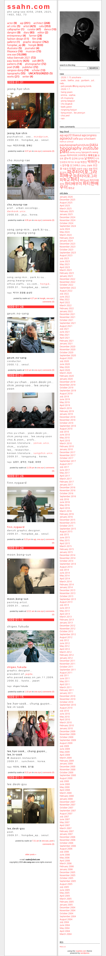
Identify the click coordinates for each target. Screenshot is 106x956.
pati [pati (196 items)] (64, 151)
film (34, 39)
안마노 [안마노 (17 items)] (83, 166)
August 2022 (66, 291)
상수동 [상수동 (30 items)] (66, 165)
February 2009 (67, 761)
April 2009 (65, 755)
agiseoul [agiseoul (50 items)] (66, 138)
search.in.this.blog (67, 65)
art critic (11, 26)
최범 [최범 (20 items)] (90, 169)
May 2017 (65, 473)
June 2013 (65, 608)
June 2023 (65, 261)
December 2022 (67, 279)
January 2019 (66, 414)
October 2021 (66, 320)
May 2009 (65, 752)
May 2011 (65, 681)
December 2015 (67, 520)
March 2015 (66, 546)
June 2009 (65, 749)
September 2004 (68, 916)
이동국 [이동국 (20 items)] (65, 169)
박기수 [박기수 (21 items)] (71, 162)
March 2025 (66, 209)
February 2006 (67, 866)
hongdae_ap (14, 45)
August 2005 (66, 884)
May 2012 (65, 646)
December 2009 (67, 731)
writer (26, 76)
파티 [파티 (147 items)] (75, 179)
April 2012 (65, 649)
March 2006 (66, 863)
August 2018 (66, 429)
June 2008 (65, 784)
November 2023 (67, 247)
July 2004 (64, 922)
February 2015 (67, 549)
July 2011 (64, 675)
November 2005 (67, 875)
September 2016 (68, 496)
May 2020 (65, 367)
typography (13, 73)
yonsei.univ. (42, 443)
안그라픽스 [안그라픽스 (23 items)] (75, 165)
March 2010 (66, 723)
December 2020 (67, 347)
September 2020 (68, 355)
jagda (28, 674)
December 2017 (67, 452)
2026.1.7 (65, 89)
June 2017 (65, 470)
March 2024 (66, 235)
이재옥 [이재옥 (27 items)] (72, 169)
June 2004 (65, 925)
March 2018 (66, 443)
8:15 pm (28, 772)
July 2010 (64, 711)
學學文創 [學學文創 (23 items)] (92, 155)
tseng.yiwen (67, 92)
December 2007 (67, 802)
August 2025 (66, 203)
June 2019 (65, 399)
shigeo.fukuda (17, 667)
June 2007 (65, 819)
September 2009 (68, 740)
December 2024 (67, 217)
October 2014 (66, 561)
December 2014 (67, 555)
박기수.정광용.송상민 (22, 293)
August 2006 (66, 849)
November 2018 (67, 420)
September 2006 (68, 846)
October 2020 (66, 352)
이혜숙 (23, 767)
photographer (33, 64)
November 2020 (67, 350)
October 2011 (66, 667)
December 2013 (67, 590)
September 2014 (68, 564)
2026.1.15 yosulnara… (72, 77)
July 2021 (64, 329)
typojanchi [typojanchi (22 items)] (86, 152)
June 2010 (65, 714)
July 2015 (64, 535)
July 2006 (64, 852)
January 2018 (66, 449)
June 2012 (65, 643)
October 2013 (66, 596)
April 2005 (65, 896)
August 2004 (66, 919)
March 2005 (66, 899)
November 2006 (67, 840)
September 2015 (68, 529)
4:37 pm (28, 151)
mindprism (41, 137)
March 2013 (66, 617)
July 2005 (64, 887)
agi (22, 23)
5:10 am (28, 370)
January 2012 (66, 658)
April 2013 (65, 614)
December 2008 (67, 767)
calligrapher (13, 29)
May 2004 (65, 928)
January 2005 (66, 905)
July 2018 (64, 432)
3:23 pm (27, 539)
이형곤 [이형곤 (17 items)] (85, 169)
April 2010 (65, 720)
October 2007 (66, 808)
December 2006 (67, 837)
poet (9, 67)
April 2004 (65, 931)
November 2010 (67, 699)
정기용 (31, 767)
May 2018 (65, 438)
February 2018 (67, 446)
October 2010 (66, 702)
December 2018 (67, 417)
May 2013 (65, 611)
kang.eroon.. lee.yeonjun (73, 113)
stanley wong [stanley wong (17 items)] (75, 152)
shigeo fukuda (20, 686)
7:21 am (35, 841)
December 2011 (67, 661)
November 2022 (67, 282)
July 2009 (64, 746)
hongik (32, 45)
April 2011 (65, 684)
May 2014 (65, 576)
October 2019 (66, 388)
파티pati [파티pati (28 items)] (84, 180)
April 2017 (65, 476)
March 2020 (66, 373)
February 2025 (67, 211)
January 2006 (66, 869)
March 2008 (66, 793)
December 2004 (67, 908)
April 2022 (65, 302)
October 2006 (66, 843)
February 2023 (67, 273)
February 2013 (67, 620)
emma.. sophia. (68, 95)
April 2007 (65, 825)
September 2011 (68, 670)
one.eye (11, 54)
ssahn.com (29, 6)
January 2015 (66, 552)
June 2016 (65, 502)
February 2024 (67, 238)
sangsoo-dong (15, 70)
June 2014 (65, 573)
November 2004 (67, 910)
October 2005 (66, 878)
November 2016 (67, 490)
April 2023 (65, 267)
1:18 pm (28, 692)
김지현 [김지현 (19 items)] (81, 159)
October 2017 (66, 458)
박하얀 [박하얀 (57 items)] (92, 162)
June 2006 (65, 855)
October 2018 (66, 423)
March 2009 (66, 758)
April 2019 (65, 405)
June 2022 (65, 297)
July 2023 (64, 258)
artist (26, 26)
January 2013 (66, 623)
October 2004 (66, 913)
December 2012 (67, 626)
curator (31, 29)
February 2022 (67, 308)
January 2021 (66, 344)
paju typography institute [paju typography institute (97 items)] (79, 146)
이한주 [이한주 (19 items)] (79, 169)
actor (10, 23)
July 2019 (64, 397)
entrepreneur (14, 35)
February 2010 (67, 725)
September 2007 (68, 811)
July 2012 (64, 640)
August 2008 (66, 778)
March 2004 (66, 934)
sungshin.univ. (44, 453)
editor (41, 32)
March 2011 (66, 687)
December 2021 (67, 314)
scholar (36, 70)
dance (47, 29)
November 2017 (67, 455)
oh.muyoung (67, 98)
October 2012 (66, 631)
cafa (41, 26)
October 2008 (66, 773)
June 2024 (65, 229)
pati (34, 61)
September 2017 (68, 461)
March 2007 (66, 828)
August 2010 (66, 708)
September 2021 (68, 323)
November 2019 (67, 385)
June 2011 (65, 678)
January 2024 (66, 241)
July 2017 (64, 467)
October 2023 (66, 250)
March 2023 (66, 270)
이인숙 (16, 767)
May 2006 (65, 858)
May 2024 (65, 232)
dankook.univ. (17, 211)
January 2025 (66, 214)
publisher (27, 67)
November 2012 (67, 629)
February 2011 (67, 690)
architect (38, 23)
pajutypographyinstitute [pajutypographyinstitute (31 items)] (74, 145)
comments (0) (48, 151)
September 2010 (68, 705)
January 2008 (66, 799)
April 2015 (65, 543)
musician (31, 51)
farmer (32, 35)
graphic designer (32, 42)
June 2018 (65, 435)
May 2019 (65, 402)
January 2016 (66, 517)
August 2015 (66, 532)
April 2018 (65, 441)
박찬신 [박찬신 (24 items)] (84, 162)
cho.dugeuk (66, 104)
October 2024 (66, 223)
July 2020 (64, 361)
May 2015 (65, 540)
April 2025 (65, 206)
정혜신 (29, 146)
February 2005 (67, 902)
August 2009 (66, 743)
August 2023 (66, 255)
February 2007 (67, 831)
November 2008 (67, 770)
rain (63, 119)
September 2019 (68, 391)
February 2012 (67, 655)
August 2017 (66, 464)
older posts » (30, 854)
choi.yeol (65, 116)
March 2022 (66, 305)
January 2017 (66, 485)
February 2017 (67, 482)
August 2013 (66, 602)
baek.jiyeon (66, 107)
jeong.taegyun (68, 101)
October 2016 (66, 493)
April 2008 (65, 790)
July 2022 (64, 294)
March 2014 (66, 582)
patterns (11, 64)
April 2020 (65, 370)
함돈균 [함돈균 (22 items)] (71, 188)
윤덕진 (23, 462)
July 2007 (64, 817)
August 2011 (66, 673)
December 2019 (67, 382)
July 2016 (64, 499)
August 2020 (66, 358)
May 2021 (65, 335)
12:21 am (31, 611)
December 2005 (67, 872)
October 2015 (66, 526)
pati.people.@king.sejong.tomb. (76, 86)
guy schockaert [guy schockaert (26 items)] (87, 138)
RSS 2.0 (63, 947)
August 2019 (66, 394)
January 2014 (66, 587)
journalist (30, 48)
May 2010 (65, 717)
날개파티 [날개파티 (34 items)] (89, 158)
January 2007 (66, 834)
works (10, 76)
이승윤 (31, 462)
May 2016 (65, 505)
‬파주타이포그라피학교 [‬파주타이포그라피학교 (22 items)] (77, 155)
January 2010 (66, 728)
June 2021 (65, 332)
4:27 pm (33, 298)
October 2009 (66, 737)
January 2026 (66, 197)
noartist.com (81, 951)
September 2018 (68, 426)
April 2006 (65, 861)
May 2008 (65, 787)
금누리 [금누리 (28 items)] (67, 158)
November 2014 (67, 558)
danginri (11, 32)
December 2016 (67, 487)
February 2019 (67, 411)
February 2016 (67, 514)
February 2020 (67, 376)
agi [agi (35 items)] (62, 135)
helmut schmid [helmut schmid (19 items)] (66, 142)
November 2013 (67, 593)
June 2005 (65, 890)
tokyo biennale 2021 (18, 57)
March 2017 (66, 479)
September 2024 (68, 226)
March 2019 (66, 408)
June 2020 (65, 364)
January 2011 (66, 693)
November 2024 (67, 220)
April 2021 (65, 338)
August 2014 (66, 567)
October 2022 (66, 285)
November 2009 (67, 734)
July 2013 (64, 605)
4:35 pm (28, 220)
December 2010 (67, 696)
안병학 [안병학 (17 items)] (89, 166)
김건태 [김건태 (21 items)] (75, 159)
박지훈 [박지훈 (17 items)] (77, 162)
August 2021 (66, 326)
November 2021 (67, 317)
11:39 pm (31, 468)
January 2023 (66, 276)
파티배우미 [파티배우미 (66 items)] (73, 184)
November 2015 (67, 523)
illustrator (12, 48)
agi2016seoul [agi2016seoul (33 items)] (72, 135)
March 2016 (66, 511)
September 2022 (68, 288)
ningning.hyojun (69, 110)
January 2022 (66, 311)
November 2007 (67, 805)
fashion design (15, 39)
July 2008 (64, 781)
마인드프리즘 (19, 146)
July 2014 (64, 570)
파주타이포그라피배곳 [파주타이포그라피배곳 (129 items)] (78, 174)
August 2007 (66, 814)
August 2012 (66, 637)
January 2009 (66, 764)
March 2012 (66, 652)
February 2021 (67, 341)
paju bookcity (14, 61)
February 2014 (67, 585)
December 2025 (67, 200)
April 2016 (65, 508)
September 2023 (68, 253)
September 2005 (68, 881)
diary (26, 32)
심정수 (16, 462)
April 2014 (65, 579)
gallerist (11, 42)
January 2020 (66, 379)
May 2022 (65, 299)
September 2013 (68, 599)
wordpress (85, 953)
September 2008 (68, 775)
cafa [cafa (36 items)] (75, 138)
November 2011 (67, 664)
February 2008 (67, 796)
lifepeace (12, 51)
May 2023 (65, 264)
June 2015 (65, 537)
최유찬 (38, 462)
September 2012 (68, 634)
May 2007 (65, 822)
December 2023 (67, 244)
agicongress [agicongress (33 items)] (89, 135)
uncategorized (38, 73)
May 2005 (65, 893)
